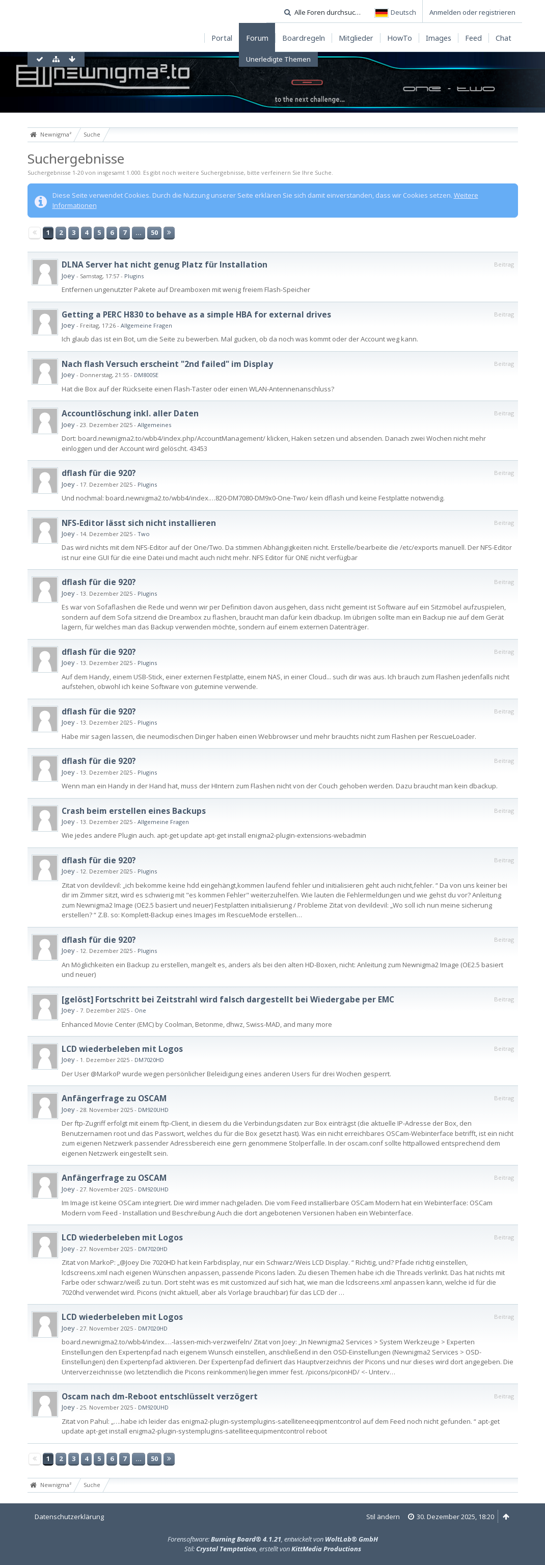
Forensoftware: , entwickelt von (273, 1539)
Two (144, 534)
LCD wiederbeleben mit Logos (122, 1048)
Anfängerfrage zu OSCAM (114, 1098)
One (140, 1010)
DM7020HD (149, 1060)
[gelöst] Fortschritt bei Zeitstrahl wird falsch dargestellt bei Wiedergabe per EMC (228, 999)
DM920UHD (153, 1109)
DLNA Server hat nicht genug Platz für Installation (164, 264)
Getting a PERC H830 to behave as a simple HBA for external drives (196, 314)
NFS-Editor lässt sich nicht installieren (139, 522)
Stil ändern (383, 1516)
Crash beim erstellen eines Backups (134, 810)
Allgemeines (154, 425)
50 (154, 232)
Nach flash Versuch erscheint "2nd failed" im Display (167, 363)
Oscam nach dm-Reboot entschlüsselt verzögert (160, 1396)
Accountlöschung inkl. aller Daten (130, 413)
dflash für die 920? (99, 473)
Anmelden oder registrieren (472, 12)
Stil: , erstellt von (272, 1548)
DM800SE (146, 375)
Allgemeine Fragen (146, 325)
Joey (68, 275)
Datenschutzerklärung (69, 1516)
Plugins (134, 276)
